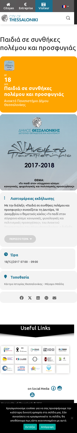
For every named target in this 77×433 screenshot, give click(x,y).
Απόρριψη (47, 426)
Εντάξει (30, 426)
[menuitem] (65, 7)
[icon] (53, 391)
